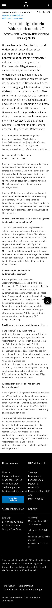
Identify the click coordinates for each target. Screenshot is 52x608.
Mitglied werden (13, 499)
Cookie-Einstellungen (31, 589)
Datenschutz (10, 589)
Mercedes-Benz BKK (10, 12)
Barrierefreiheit (26, 586)
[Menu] (4, 4)
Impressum (9, 586)
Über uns (26, 12)
